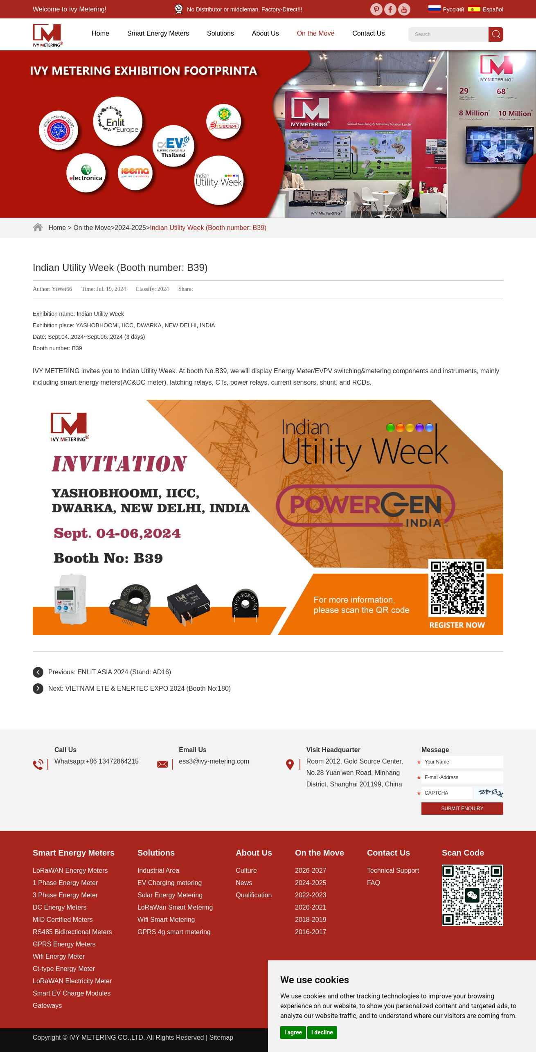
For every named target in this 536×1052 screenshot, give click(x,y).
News (244, 882)
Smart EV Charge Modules (71, 993)
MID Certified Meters (63, 919)
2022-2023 (311, 895)
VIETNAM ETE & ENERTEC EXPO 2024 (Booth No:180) (148, 688)
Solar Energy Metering (170, 895)
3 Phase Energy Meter (65, 895)
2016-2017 (311, 931)
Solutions (220, 33)
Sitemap (221, 1037)
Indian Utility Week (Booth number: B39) (208, 227)
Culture (246, 870)
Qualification (254, 895)
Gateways (47, 1005)
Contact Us (368, 33)
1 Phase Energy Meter (65, 882)
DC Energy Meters (60, 907)
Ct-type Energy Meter (64, 968)
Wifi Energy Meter (59, 956)
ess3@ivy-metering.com (214, 761)
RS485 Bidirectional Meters (72, 931)
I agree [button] (293, 1032)
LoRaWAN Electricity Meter (72, 981)
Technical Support (393, 870)
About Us (265, 33)
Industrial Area (158, 870)
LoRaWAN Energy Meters (70, 870)
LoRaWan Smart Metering (175, 907)
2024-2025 (130, 227)
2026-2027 (311, 870)
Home (100, 33)
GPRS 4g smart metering (174, 931)
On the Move (316, 33)
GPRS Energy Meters (64, 944)
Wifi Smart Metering (166, 919)
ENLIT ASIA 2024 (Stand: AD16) (124, 672)
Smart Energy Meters (158, 33)
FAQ (373, 882)
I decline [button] (322, 1032)
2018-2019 (311, 919)
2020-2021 (311, 907)
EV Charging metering (169, 882)
